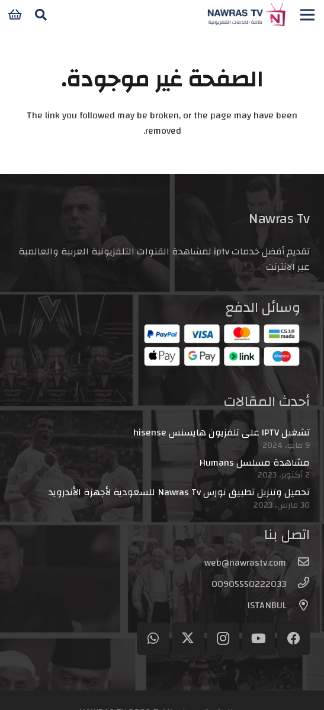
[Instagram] (223, 638)
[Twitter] (188, 638)
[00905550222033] (298, 584)
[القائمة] (307, 15)
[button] (41, 15)
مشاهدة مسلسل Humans (255, 463)
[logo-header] (246, 15)
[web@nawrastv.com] (298, 562)
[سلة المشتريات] (15, 15)
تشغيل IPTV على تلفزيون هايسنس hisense (221, 432)
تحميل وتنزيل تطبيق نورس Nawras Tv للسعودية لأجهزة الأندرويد (179, 492)
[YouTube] (258, 638)
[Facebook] (293, 638)
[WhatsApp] (153, 638)
